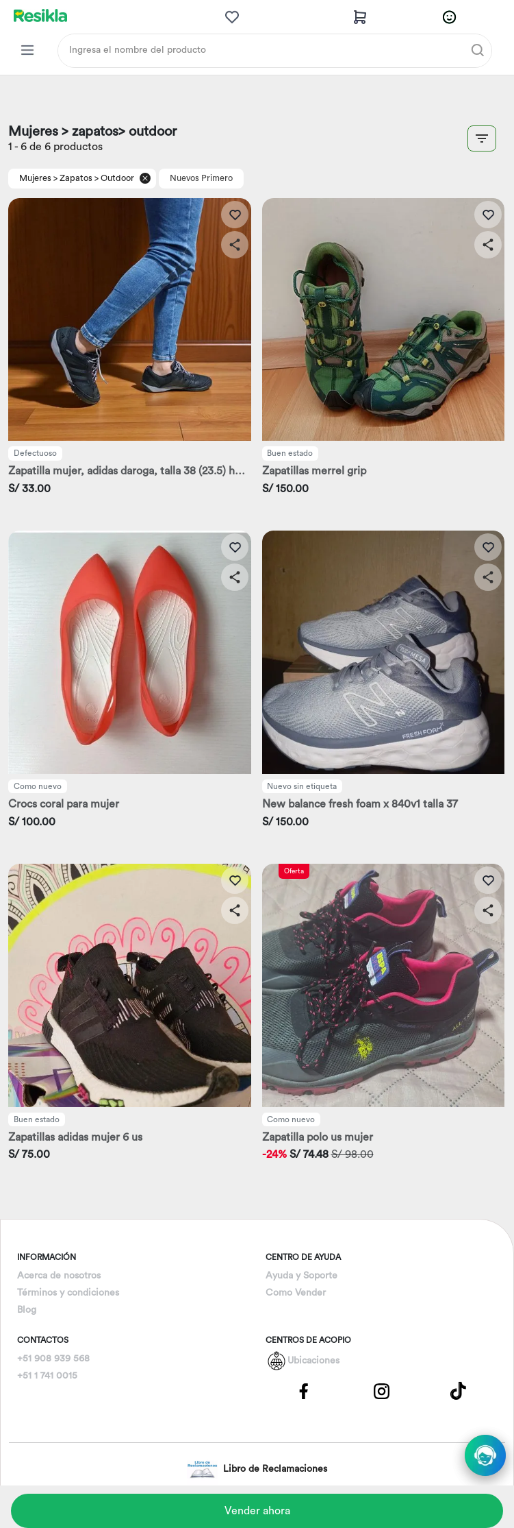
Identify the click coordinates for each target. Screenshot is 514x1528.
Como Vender (296, 1293)
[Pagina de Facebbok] (303, 1390)
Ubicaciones (313, 1361)
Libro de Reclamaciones (257, 1469)
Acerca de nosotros (59, 1276)
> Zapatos (72, 178)
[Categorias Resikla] (27, 50)
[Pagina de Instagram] (381, 1390)
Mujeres (35, 178)
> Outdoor (114, 178)
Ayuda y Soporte (301, 1276)
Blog (26, 1310)
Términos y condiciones (68, 1293)
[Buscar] (477, 50)
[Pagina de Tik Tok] (458, 1390)
